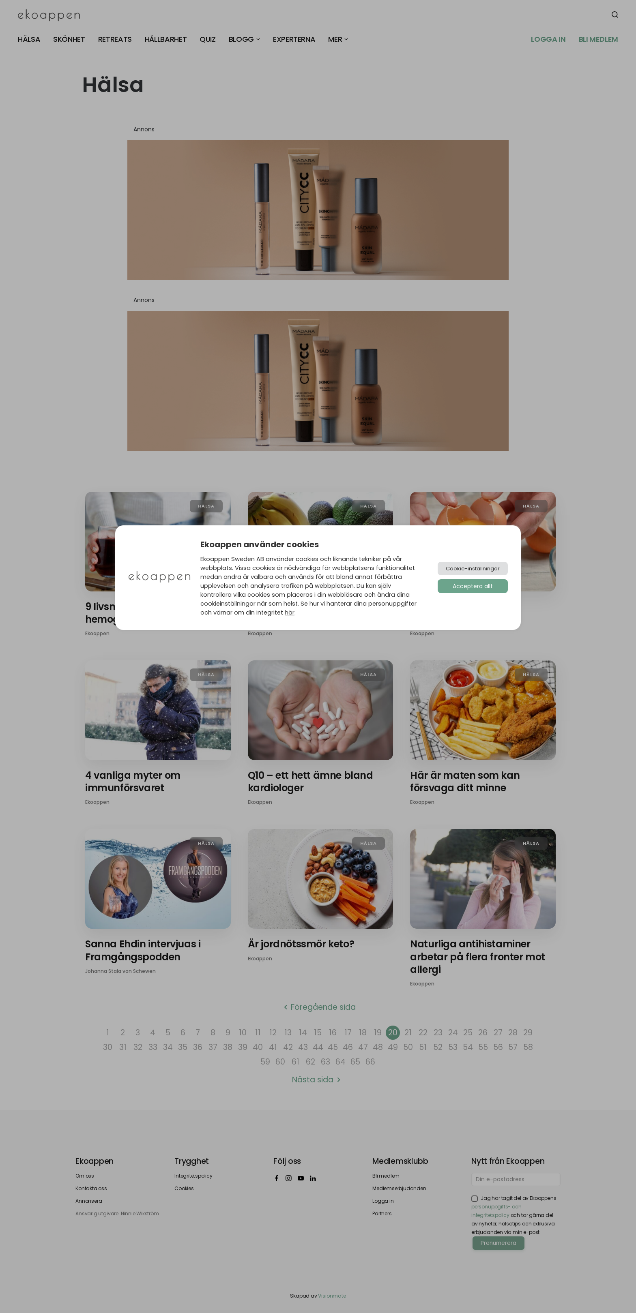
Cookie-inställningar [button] (473, 568)
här (289, 612)
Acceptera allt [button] (473, 586)
